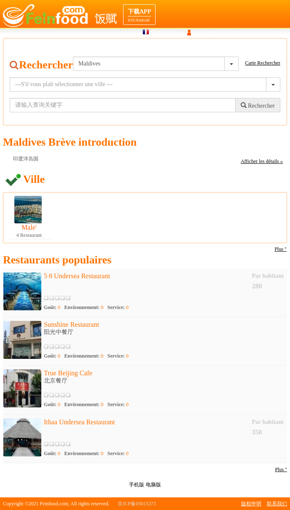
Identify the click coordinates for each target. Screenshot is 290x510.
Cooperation (274, 48)
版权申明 (251, 504)
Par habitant (268, 276)
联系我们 (277, 504)
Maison (110, 48)
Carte (163, 48)
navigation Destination (229, 48)
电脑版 (153, 485)
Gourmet (188, 48)
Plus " (280, 249)
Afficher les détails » (262, 161)
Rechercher (258, 105)
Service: (118, 307)
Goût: (52, 307)
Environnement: (84, 307)
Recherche (138, 48)
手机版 (136, 485)
